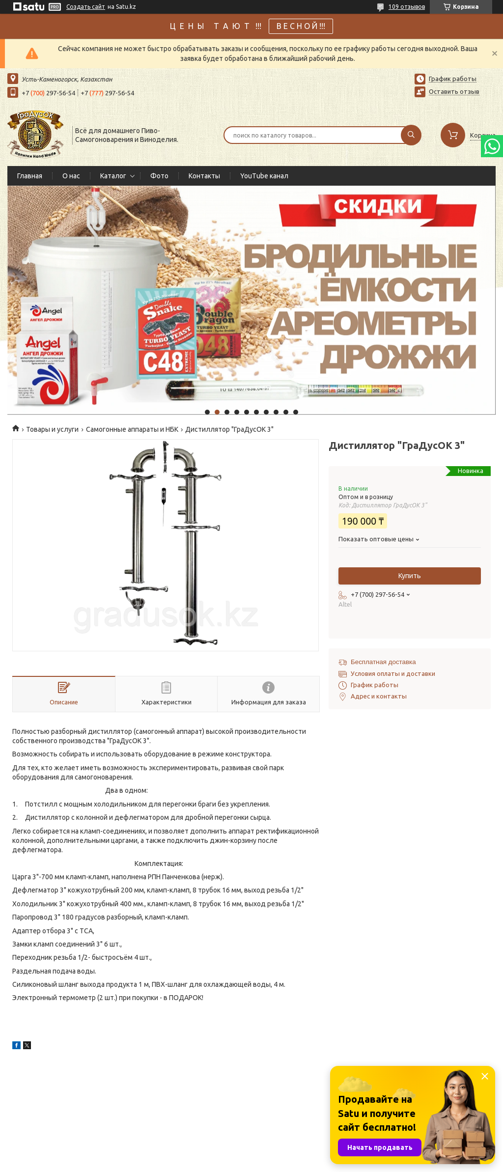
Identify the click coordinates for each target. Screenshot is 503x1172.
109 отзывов (407, 6)
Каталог (113, 175)
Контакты (204, 175)
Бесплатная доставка (383, 662)
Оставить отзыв (454, 91)
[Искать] (411, 135)
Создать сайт (85, 6)
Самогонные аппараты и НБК (132, 429)
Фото (159, 175)
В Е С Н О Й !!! (301, 26)
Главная (29, 175)
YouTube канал (264, 175)
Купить (409, 576)
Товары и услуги (52, 429)
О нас (71, 175)
